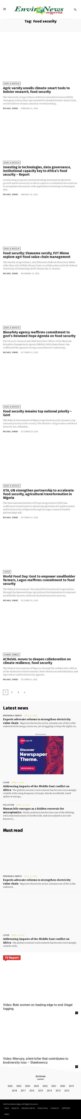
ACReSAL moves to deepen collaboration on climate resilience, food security (37, 661)
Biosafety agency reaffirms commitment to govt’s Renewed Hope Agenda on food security (39, 334)
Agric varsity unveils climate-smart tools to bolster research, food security (36, 90)
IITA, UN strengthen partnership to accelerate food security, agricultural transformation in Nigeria (38, 494)
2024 (27, 1086)
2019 (71, 1086)
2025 (18, 1086)
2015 (40, 1090)
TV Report (12, 957)
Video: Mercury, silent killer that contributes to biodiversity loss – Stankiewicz (35, 1060)
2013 (58, 1090)
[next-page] (24, 692)
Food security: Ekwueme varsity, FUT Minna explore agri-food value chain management (36, 255)
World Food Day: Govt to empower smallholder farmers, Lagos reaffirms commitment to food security (39, 580)
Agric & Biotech (11, 84)
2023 (36, 1086)
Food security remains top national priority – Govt (37, 413)
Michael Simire (10, 108)
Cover (7, 572)
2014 (49, 1090)
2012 (66, 1090)
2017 (23, 1090)
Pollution (8, 805)
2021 (53, 1086)
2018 (14, 1090)
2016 (31, 1090)
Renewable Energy (12, 716)
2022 (45, 1086)
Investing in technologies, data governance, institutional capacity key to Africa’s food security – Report (37, 171)
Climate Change (11, 655)
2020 (62, 1086)
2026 (10, 1086)
